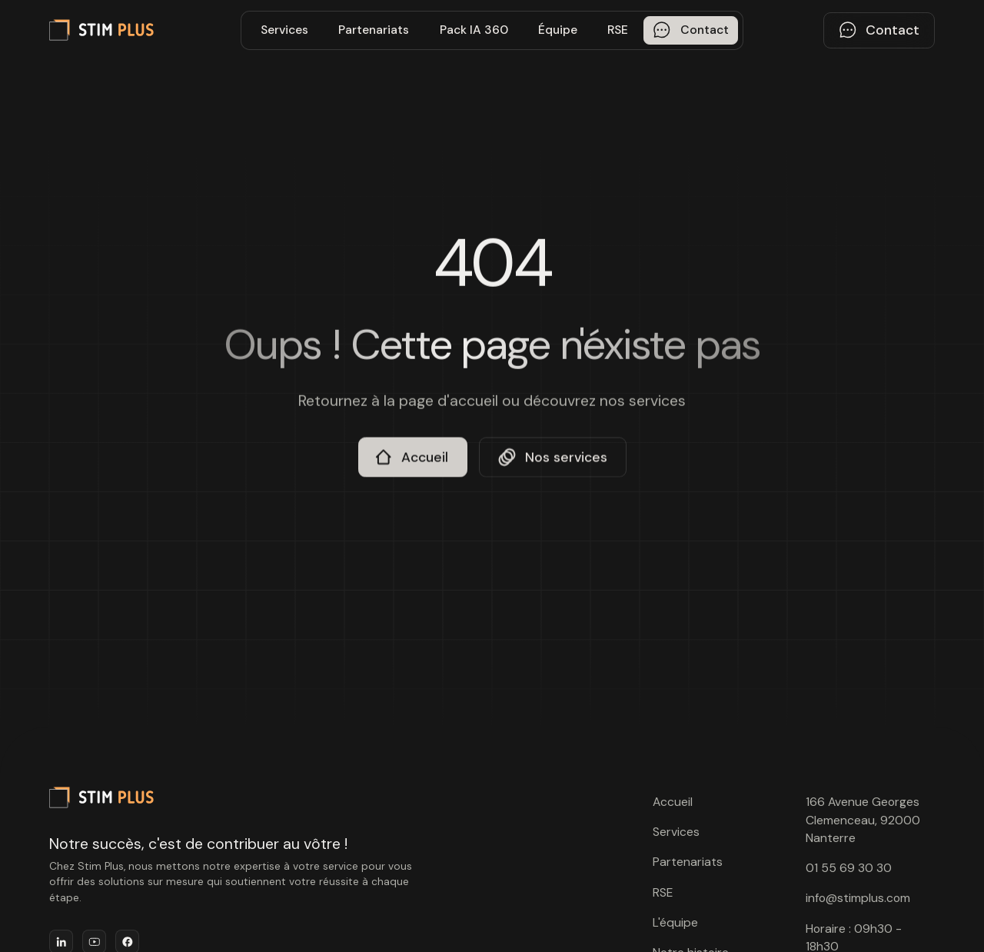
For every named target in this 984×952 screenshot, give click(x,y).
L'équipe (675, 922)
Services (284, 30)
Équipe (557, 30)
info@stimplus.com (858, 898)
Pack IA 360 (474, 30)
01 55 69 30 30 (849, 868)
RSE (617, 30)
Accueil (673, 802)
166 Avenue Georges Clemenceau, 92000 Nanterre (863, 820)
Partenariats (373, 30)
